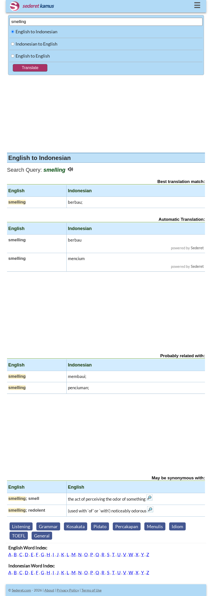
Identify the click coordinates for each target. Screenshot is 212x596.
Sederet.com (21, 590)
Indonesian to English (36, 44)
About (49, 590)
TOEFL (18, 535)
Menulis (155, 526)
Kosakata (75, 526)
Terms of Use (91, 590)
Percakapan (126, 526)
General (42, 535)
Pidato (100, 526)
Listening (21, 526)
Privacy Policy (68, 590)
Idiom (177, 526)
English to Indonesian (36, 31)
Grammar (48, 526)
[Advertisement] (106, 113)
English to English (33, 56)
